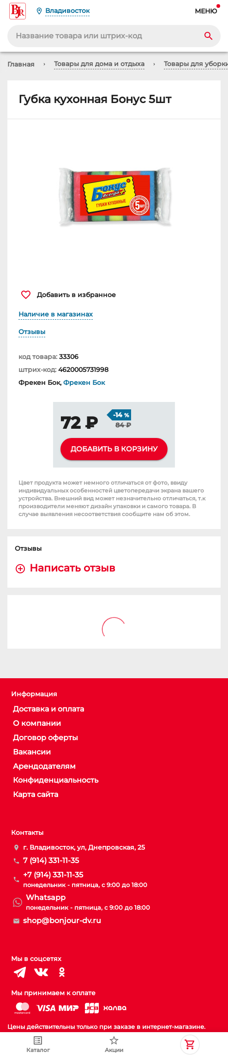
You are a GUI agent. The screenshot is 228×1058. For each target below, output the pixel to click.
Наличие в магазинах (55, 314)
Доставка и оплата (48, 709)
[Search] (209, 36)
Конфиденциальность (55, 780)
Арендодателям (44, 766)
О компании (37, 723)
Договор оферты (45, 737)
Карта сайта (35, 794)
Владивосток (67, 10)
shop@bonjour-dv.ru (62, 920)
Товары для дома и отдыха (99, 64)
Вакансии (32, 752)
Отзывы (31, 332)
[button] (114, 199)
